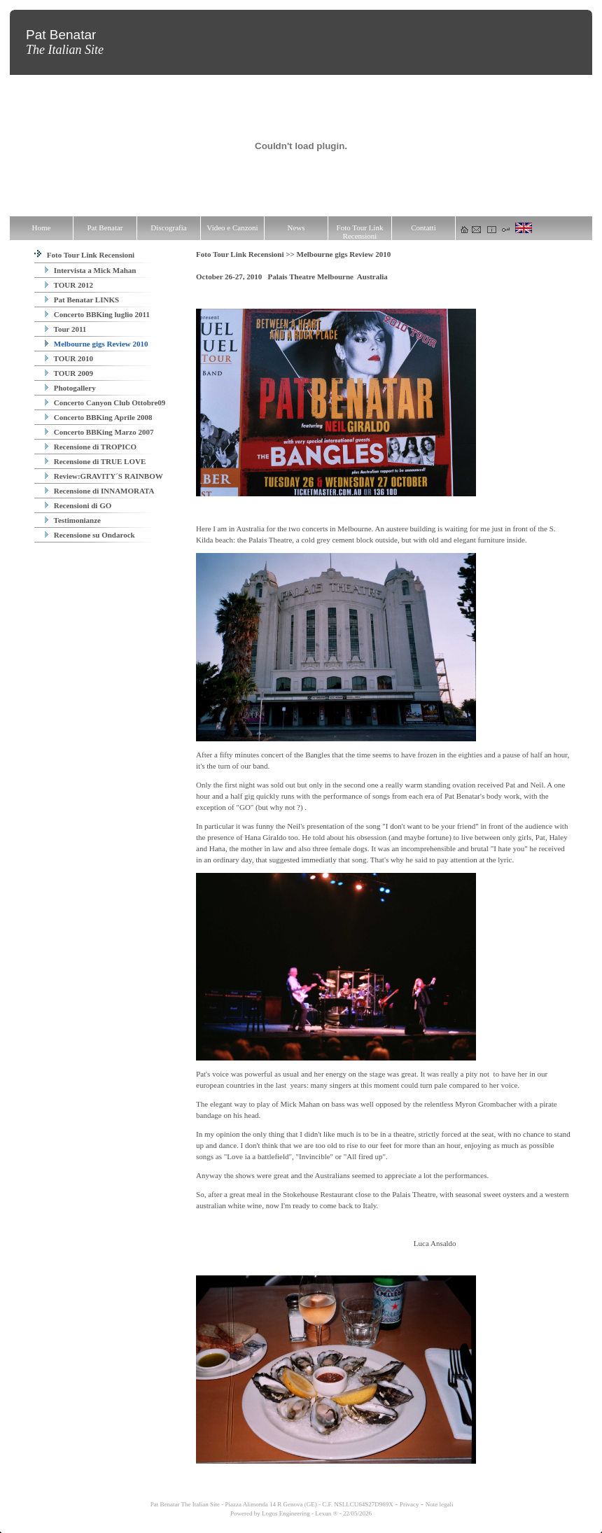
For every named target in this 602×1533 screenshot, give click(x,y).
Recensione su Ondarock (90, 535)
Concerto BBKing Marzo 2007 (99, 432)
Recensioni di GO (78, 505)
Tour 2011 (65, 329)
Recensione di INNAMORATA (100, 490)
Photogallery (70, 388)
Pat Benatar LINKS (82, 299)
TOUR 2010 (69, 358)
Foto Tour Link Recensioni (84, 255)
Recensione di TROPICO (90, 446)
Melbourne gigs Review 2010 (96, 344)
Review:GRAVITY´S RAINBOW (104, 476)
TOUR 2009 (69, 373)
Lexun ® (326, 1513)
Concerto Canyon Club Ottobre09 (105, 402)
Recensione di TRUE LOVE (95, 461)
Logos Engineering (286, 1513)
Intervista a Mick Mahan (90, 270)
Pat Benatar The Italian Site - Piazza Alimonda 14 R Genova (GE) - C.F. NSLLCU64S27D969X (271, 1504)
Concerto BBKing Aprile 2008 (99, 417)
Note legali (440, 1504)
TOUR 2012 (69, 285)
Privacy (409, 1504)
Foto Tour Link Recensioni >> (246, 254)
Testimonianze (73, 520)
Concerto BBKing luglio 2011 (97, 314)
